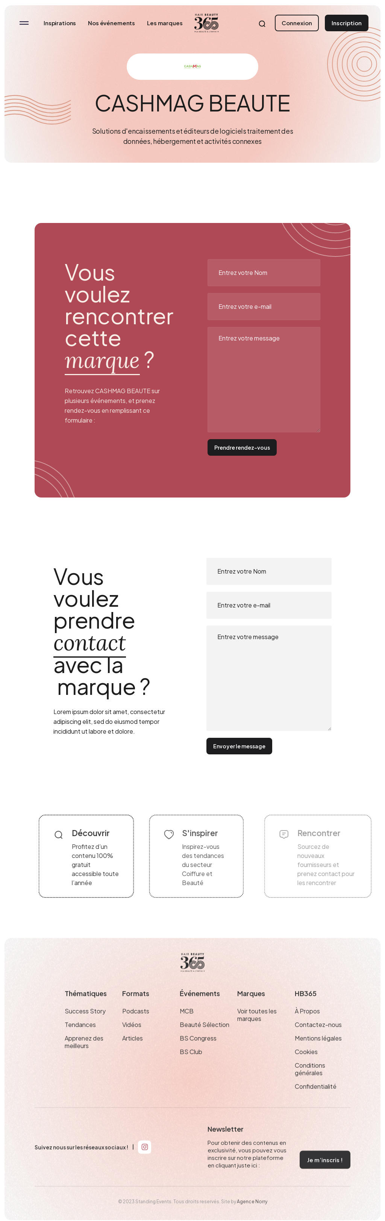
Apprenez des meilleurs (84, 1056)
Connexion (297, 22)
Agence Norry (252, 1215)
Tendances (80, 1038)
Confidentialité (315, 1100)
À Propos (307, 1025)
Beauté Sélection (204, 1038)
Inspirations (60, 22)
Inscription (347, 22)
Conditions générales (310, 1083)
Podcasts (135, 1025)
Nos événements (111, 22)
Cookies (306, 1066)
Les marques (164, 22)
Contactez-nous (318, 1038)
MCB (187, 1025)
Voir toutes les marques (257, 1028)
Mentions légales (318, 1052)
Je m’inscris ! (325, 1173)
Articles (132, 1052)
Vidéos (131, 1038)
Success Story (85, 1025)
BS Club (191, 1066)
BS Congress (198, 1052)
